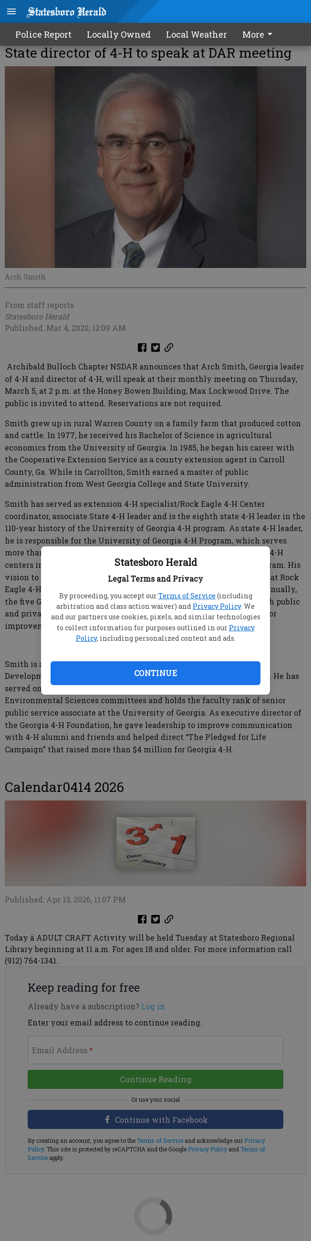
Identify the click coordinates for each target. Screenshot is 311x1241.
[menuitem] (260, 34)
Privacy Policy (217, 606)
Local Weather (196, 34)
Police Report (43, 34)
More (259, 34)
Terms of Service (187, 595)
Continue (155, 673)
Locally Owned (119, 34)
